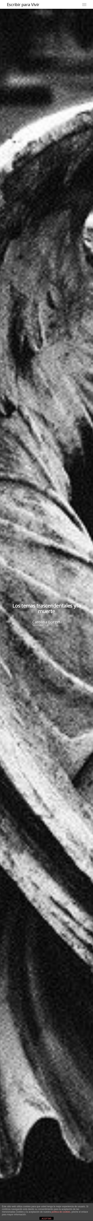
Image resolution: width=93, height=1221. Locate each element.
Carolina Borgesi (47, 622)
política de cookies (61, 1212)
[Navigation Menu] (84, 4)
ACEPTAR (46, 1218)
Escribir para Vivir (23, 4)
